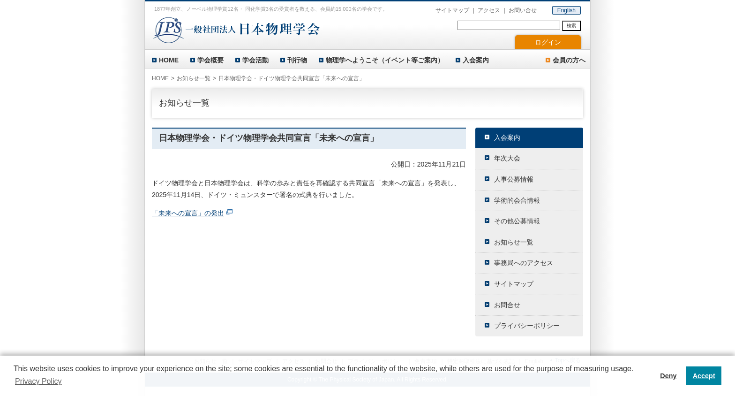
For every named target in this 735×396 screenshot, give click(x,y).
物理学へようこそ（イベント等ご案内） (385, 60)
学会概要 (210, 60)
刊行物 (297, 60)
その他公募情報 (517, 221)
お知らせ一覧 (193, 78)
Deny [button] (668, 376)
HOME (169, 60)
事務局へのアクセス (523, 263)
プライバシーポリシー (527, 325)
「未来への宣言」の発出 (188, 213)
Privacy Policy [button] (38, 381)
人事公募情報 (513, 179)
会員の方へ (569, 60)
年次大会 (507, 158)
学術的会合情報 (517, 200)
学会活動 (255, 60)
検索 (571, 25)
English (566, 10)
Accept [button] (704, 376)
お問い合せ (523, 10)
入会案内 (476, 60)
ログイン (548, 42)
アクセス (489, 10)
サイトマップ (452, 10)
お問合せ (507, 305)
